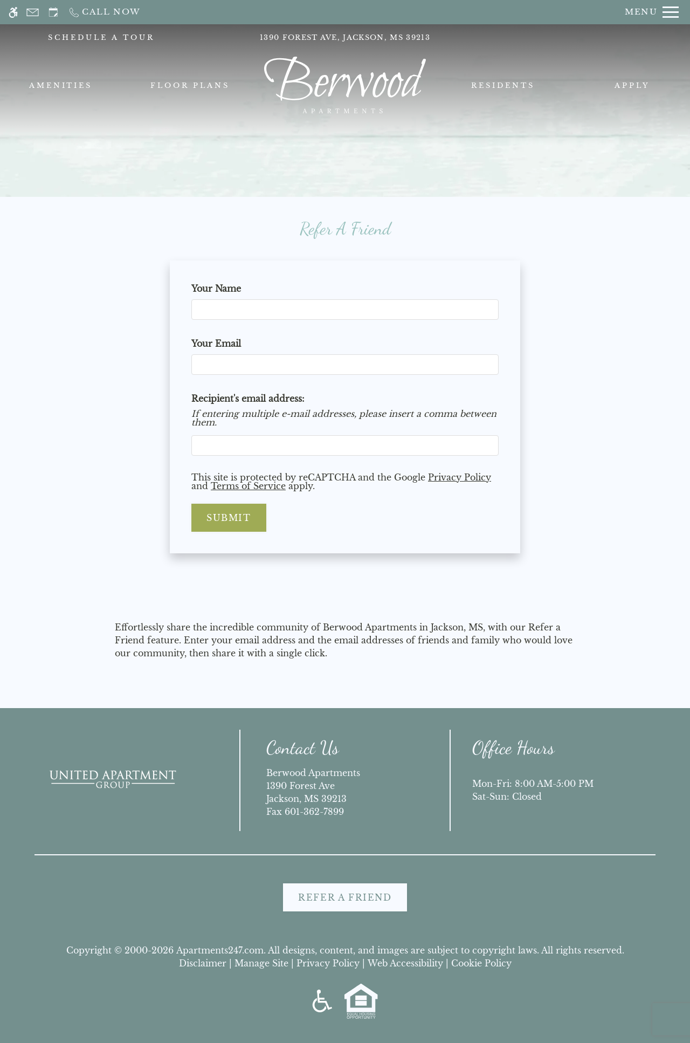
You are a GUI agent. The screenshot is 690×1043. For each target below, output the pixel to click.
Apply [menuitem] (632, 85)
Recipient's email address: (248, 398)
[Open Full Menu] (651, 12)
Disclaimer (202, 963)
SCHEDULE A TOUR (101, 37)
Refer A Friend (344, 897)
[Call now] (104, 12)
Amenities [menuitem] (61, 85)
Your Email (235, 343)
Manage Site (261, 963)
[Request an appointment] (53, 12)
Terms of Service (248, 486)
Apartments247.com (220, 950)
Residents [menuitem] (503, 85)
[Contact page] (33, 12)
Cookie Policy (481, 963)
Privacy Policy (459, 477)
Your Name (235, 288)
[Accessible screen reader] (13, 12)
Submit (228, 517)
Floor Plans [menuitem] (190, 85)
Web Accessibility (405, 963)
